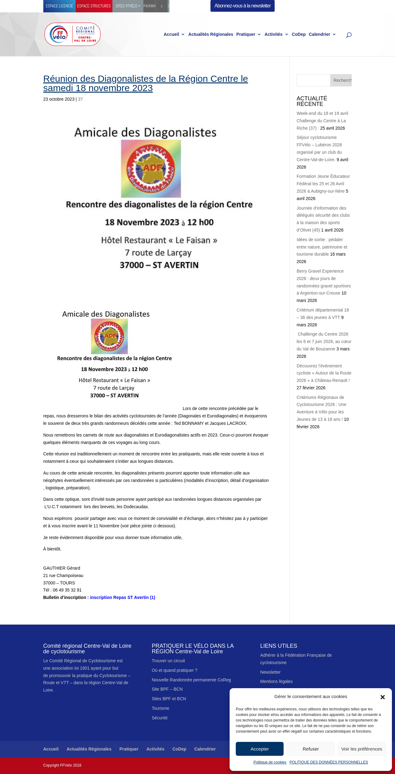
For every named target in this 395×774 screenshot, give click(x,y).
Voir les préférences (361, 748)
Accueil (171, 34)
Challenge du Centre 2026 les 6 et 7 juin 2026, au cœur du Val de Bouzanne (324, 341)
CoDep (299, 34)
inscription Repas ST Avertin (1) (99, 597)
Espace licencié (59, 6)
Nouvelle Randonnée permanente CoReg (191, 679)
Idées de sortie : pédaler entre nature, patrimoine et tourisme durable (322, 247)
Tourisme (160, 708)
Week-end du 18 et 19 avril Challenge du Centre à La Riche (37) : (322, 121)
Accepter (260, 748)
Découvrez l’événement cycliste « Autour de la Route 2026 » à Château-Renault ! (324, 373)
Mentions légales (276, 681)
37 (80, 99)
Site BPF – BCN (167, 689)
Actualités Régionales (210, 34)
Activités (273, 34)
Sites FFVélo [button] (126, 6)
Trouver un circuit (168, 660)
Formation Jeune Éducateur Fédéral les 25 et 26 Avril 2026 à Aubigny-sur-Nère (323, 184)
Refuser (311, 748)
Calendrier (319, 34)
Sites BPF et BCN (169, 698)
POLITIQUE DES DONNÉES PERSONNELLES (328, 762)
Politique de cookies (269, 762)
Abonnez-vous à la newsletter (242, 5)
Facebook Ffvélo (149, 5)
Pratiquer (245, 34)
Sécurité (160, 717)
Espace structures (93, 6)
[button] (383, 696)
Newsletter (270, 672)
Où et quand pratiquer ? (175, 670)
